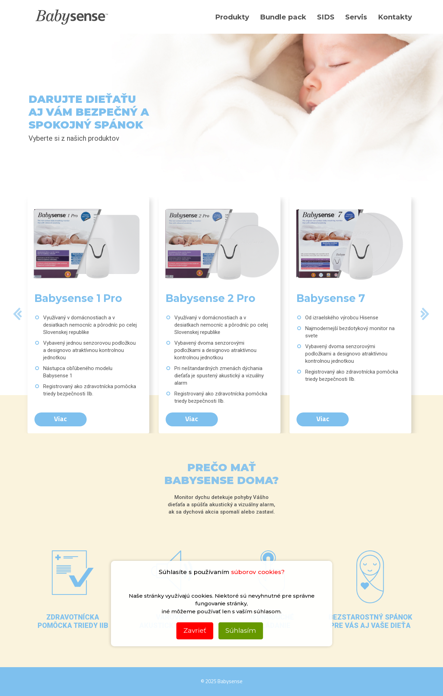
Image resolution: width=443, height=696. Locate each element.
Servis (356, 17)
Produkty (232, 17)
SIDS (325, 17)
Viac (60, 418)
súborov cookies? (258, 571)
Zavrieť (194, 630)
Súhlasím (241, 630)
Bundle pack (283, 17)
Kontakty (395, 17)
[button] (18, 315)
